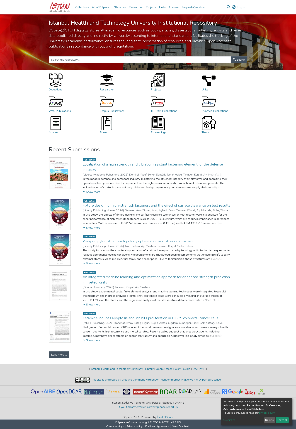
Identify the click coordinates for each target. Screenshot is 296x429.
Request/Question (193, 7)
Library (149, 369)
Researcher (136, 7)
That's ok (282, 420)
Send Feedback (181, 426)
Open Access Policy (168, 369)
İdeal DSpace (165, 417)
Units (162, 7)
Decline (269, 420)
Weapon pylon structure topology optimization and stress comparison (139, 241)
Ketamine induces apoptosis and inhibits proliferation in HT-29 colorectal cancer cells (151, 318)
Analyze (174, 7)
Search (239, 60)
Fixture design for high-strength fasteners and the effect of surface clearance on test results (156, 205)
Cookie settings (115, 426)
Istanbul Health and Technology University (117, 369)
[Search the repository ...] (140, 59)
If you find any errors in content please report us (148, 407)
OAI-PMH (199, 369)
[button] (234, 7)
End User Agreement (157, 426)
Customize (229, 420)
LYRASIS (175, 422)
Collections (82, 7)
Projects (151, 7)
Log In (241, 7)
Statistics (120, 7)
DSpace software (126, 422)
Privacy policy (134, 426)
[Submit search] (228, 7)
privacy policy (267, 413)
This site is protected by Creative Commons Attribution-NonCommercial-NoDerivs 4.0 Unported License (155, 380)
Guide (186, 369)
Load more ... (59, 355)
